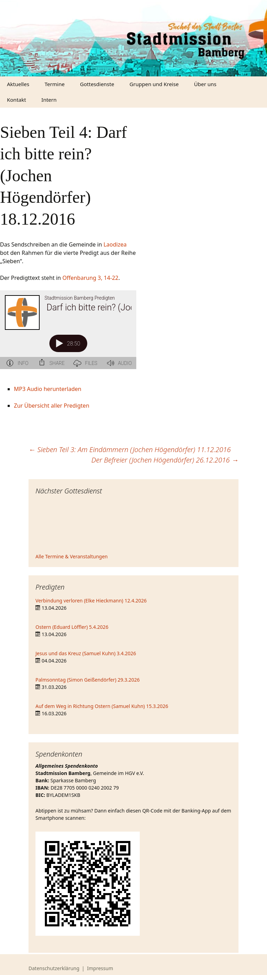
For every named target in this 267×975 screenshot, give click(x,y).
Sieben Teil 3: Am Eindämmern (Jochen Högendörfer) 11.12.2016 (130, 449)
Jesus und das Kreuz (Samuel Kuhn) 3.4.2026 (85, 653)
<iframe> (133, 525)
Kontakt (16, 99)
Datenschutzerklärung (54, 968)
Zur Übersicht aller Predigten (51, 405)
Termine (54, 84)
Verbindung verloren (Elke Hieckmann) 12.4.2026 (91, 600)
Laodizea (115, 244)
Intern (49, 99)
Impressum (100, 968)
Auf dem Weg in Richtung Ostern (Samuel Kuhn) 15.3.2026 (101, 706)
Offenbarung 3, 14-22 (90, 278)
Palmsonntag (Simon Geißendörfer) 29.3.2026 (87, 679)
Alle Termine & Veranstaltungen (71, 556)
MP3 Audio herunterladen (47, 389)
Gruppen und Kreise (154, 84)
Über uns (205, 84)
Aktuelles (18, 84)
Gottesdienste (97, 84)
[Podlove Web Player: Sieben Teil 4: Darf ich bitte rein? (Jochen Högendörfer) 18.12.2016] (68, 333)
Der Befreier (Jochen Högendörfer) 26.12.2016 (164, 460)
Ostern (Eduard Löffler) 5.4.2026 (71, 627)
